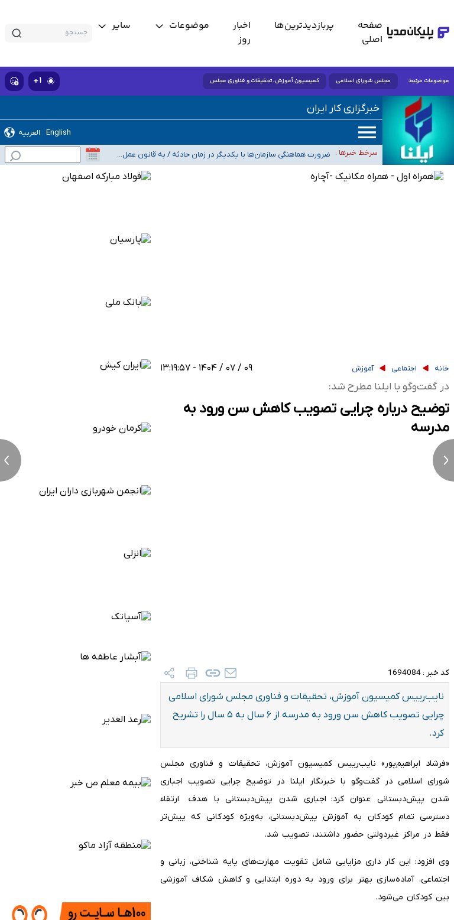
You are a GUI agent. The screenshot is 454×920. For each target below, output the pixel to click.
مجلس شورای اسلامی (363, 81)
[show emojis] (14, 81)
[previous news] (10, 460)
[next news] (443, 460)
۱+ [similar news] (44, 80)
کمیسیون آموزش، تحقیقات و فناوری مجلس (264, 81)
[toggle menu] (181, 26)
